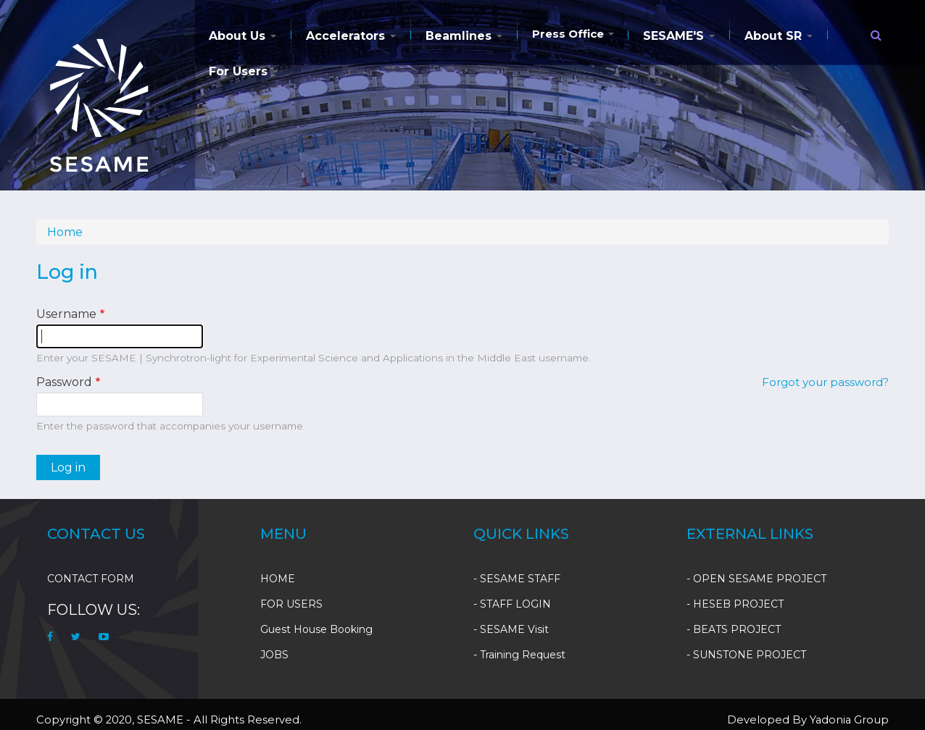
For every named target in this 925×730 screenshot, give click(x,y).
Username (66, 314)
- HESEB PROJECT (735, 604)
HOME (277, 578)
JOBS (274, 654)
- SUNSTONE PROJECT (746, 654)
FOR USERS (291, 604)
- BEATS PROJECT (734, 629)
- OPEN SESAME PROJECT (756, 578)
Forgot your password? (825, 382)
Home (65, 232)
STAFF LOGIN (515, 604)
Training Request (522, 654)
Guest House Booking (316, 629)
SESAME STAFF (520, 578)
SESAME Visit (514, 629)
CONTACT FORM (90, 578)
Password (64, 382)
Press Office (573, 34)
